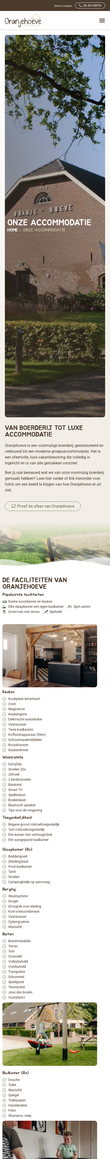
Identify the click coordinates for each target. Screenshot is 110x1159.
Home (12, 230)
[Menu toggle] (102, 20)
